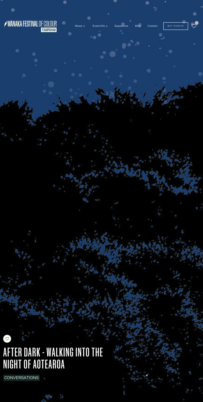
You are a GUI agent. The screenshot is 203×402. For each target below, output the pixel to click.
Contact (152, 26)
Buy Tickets (176, 26)
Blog (138, 26)
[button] (79, 26)
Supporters (121, 26)
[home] (30, 26)
